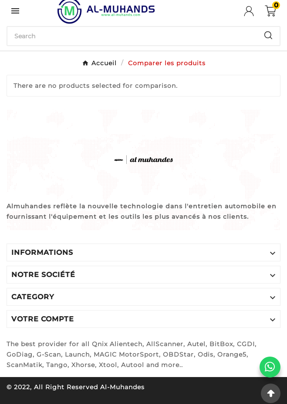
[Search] (268, 35)
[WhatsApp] (270, 367)
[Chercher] (132, 36)
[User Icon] (254, 11)
